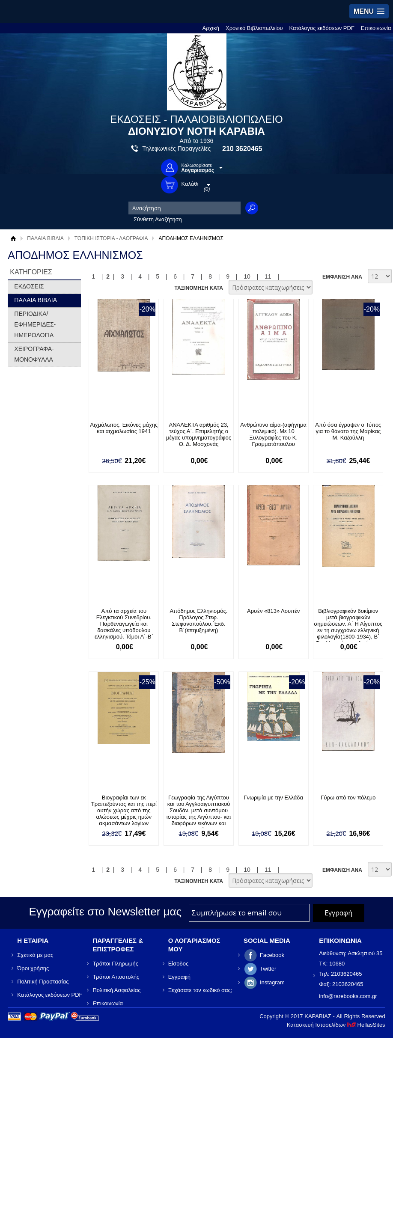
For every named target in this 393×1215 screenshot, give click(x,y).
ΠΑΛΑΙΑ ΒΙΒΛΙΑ (45, 238)
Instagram (272, 982)
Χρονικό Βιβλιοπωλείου (254, 28)
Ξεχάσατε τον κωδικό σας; (200, 990)
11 (268, 276)
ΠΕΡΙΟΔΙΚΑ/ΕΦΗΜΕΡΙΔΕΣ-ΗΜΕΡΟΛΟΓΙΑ (35, 324)
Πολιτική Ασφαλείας (116, 990)
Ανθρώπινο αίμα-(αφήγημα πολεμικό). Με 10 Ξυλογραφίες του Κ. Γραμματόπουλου (273, 434)
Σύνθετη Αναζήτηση (158, 219)
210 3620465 (242, 148)
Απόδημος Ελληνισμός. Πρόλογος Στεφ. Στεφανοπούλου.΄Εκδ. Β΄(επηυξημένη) (199, 620)
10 (247, 276)
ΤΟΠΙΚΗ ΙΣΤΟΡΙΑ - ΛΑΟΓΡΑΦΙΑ (111, 238)
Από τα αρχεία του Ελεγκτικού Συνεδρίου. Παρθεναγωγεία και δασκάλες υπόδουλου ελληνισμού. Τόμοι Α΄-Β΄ (124, 624)
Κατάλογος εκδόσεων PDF (321, 28)
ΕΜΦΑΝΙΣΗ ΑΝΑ (342, 277)
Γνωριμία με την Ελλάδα (273, 797)
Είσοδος (178, 963)
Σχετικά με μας (35, 955)
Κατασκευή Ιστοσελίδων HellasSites (336, 1025)
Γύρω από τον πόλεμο (348, 797)
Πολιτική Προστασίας (42, 981)
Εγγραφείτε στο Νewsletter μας (105, 911)
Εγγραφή (179, 977)
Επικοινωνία (376, 28)
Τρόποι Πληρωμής (115, 963)
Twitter (268, 968)
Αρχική (210, 28)
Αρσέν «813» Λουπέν (273, 611)
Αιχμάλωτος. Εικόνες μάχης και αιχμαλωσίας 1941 (124, 428)
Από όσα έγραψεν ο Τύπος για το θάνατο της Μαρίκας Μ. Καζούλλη (348, 431)
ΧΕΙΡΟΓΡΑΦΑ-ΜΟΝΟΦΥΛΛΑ (34, 354)
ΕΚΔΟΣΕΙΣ (29, 286)
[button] (369, 11)
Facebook (272, 955)
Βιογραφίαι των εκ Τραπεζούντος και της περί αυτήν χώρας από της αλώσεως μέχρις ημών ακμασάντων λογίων (124, 810)
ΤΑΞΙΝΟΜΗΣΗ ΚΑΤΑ (198, 288)
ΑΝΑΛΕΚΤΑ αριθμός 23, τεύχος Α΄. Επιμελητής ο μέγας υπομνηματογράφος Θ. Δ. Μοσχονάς (198, 434)
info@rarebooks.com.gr (348, 996)
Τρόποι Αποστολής (115, 977)
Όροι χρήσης (33, 968)
